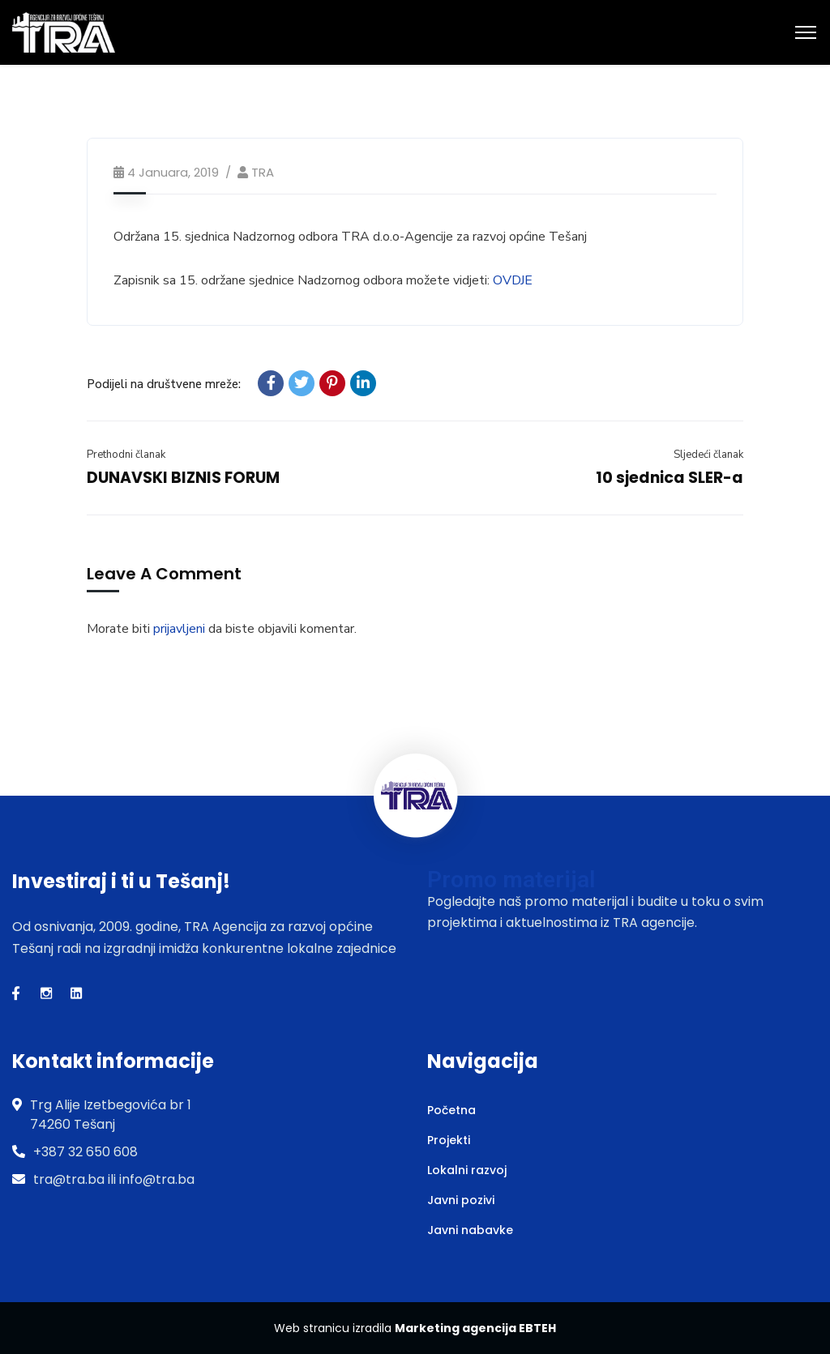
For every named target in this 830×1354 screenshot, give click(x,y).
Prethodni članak (126, 454)
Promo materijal (511, 879)
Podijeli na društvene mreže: (164, 384)
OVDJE (513, 280)
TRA (262, 172)
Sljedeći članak (708, 454)
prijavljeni (179, 629)
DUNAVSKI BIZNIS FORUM (183, 478)
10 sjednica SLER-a (669, 478)
